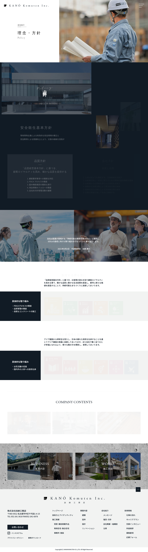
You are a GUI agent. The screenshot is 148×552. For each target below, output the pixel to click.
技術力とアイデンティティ (61, 515)
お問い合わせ (17, 527)
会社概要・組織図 (109, 524)
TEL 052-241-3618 (15, 516)
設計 (82, 524)
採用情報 (127, 510)
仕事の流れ (130, 515)
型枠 (82, 519)
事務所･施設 (57, 533)
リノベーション (86, 528)
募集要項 (129, 533)
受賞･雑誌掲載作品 (59, 524)
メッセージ (106, 515)
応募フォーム (131, 537)
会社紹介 (104, 510)
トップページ (55, 510)
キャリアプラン (132, 519)
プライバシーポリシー (15, 538)
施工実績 (53, 519)
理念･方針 (106, 519)
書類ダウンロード (34, 538)
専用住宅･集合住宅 (59, 528)
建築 (82, 515)
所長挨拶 (129, 528)
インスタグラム (17, 533)
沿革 (104, 528)
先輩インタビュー (133, 524)
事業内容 (82, 510)
